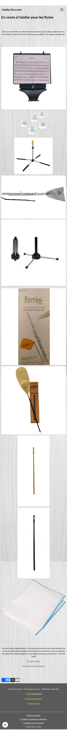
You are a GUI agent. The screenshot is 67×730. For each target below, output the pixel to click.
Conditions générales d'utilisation (33, 719)
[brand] (12, 10)
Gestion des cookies (33, 726)
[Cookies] (5, 725)
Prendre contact (33, 661)
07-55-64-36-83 (35, 694)
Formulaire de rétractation (33, 723)
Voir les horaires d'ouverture (33, 666)
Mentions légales (33, 715)
